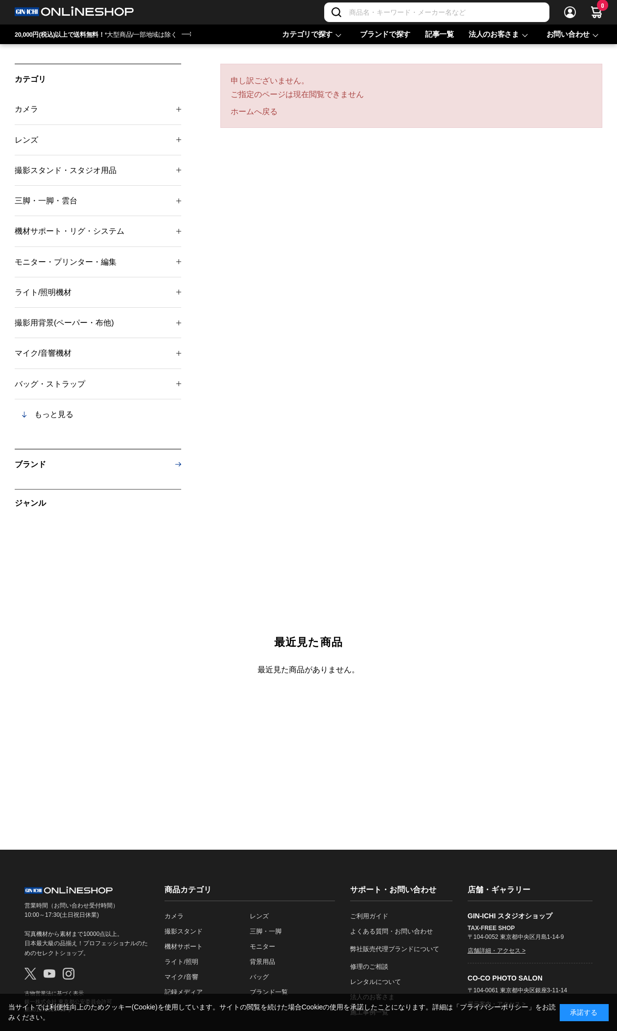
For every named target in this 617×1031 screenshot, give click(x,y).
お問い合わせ (568, 34)
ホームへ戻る (254, 111)
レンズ (26, 140)
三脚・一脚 (266, 931)
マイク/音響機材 (43, 353)
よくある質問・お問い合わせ (391, 931)
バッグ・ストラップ (50, 384)
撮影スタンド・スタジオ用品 (66, 170)
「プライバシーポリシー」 (494, 1007)
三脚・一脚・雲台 (46, 200)
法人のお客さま (494, 34)
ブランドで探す (385, 34)
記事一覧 (439, 34)
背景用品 (262, 961)
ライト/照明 (181, 961)
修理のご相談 (369, 966)
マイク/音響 (181, 977)
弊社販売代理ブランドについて (394, 949)
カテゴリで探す (307, 34)
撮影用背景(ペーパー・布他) (64, 323)
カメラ (26, 109)
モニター (262, 946)
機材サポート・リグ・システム (69, 231)
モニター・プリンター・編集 (66, 262)
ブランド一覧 (269, 992)
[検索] (336, 12)
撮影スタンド (184, 931)
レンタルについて (375, 981)
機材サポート (184, 946)
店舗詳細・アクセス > (496, 950)
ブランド (30, 464)
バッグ (259, 977)
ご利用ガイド (369, 916)
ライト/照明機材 (43, 292)
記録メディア (184, 992)
